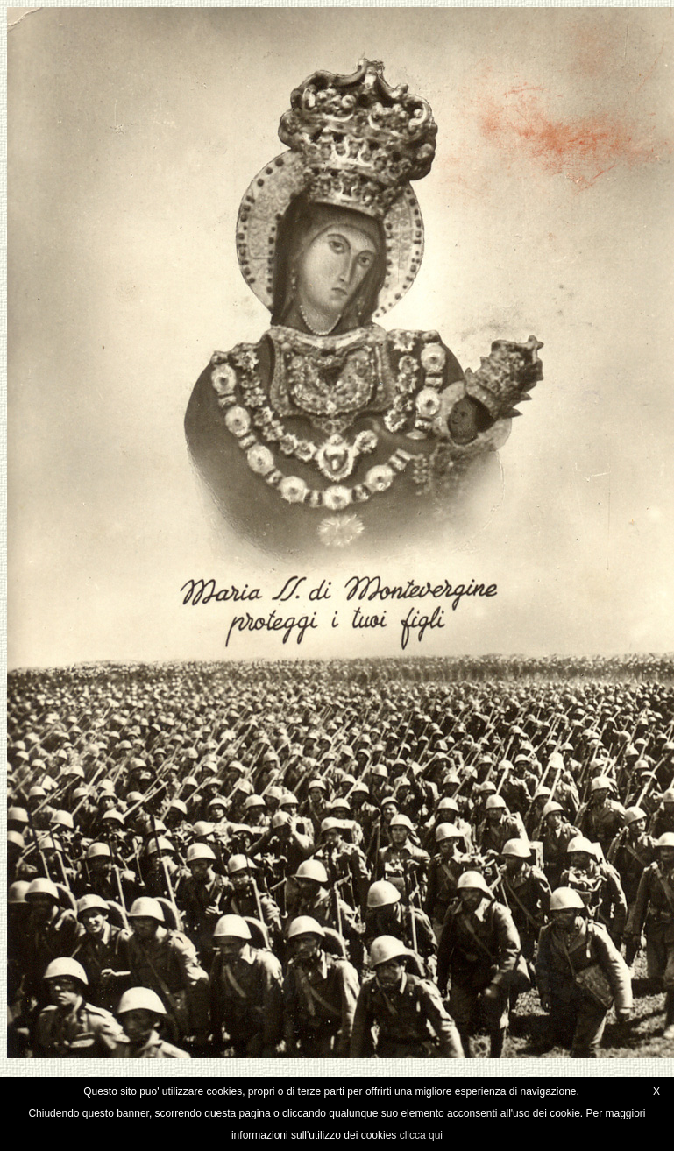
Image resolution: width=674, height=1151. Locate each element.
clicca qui (421, 1135)
